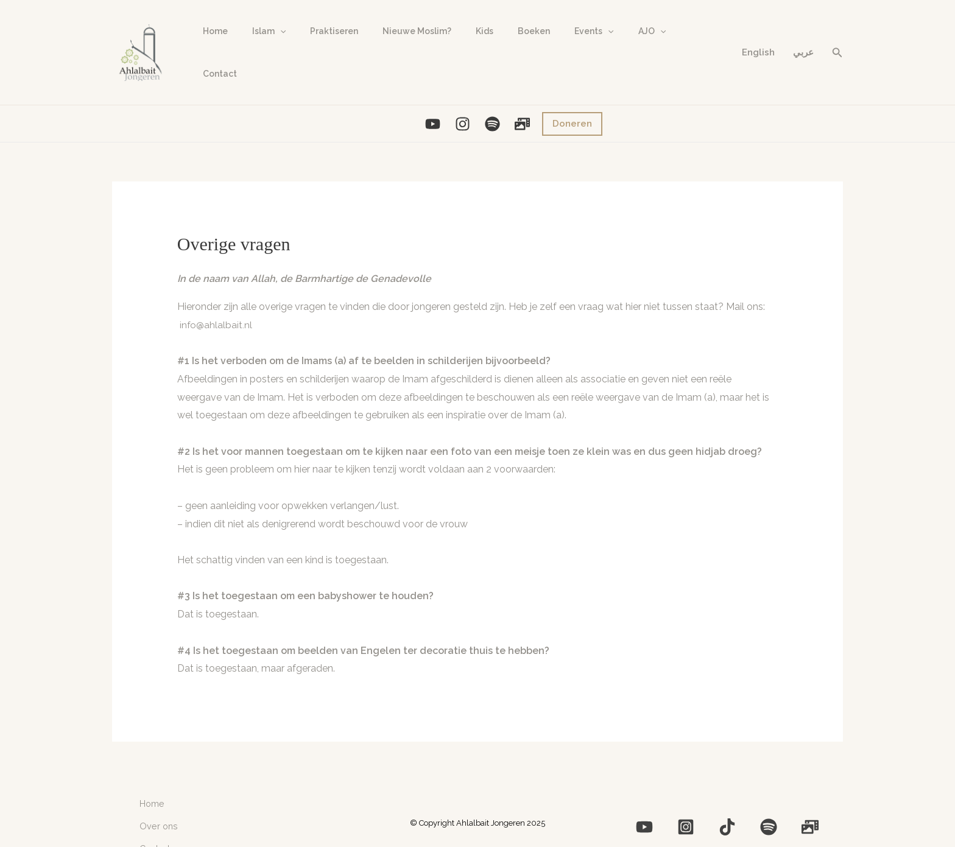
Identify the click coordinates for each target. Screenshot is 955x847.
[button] (837, 47)
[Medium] (746, 809)
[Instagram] (462, 114)
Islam (258, 48)
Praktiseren (316, 48)
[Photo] (522, 114)
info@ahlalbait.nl (216, 316)
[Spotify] (492, 114)
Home (211, 48)
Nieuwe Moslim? (391, 48)
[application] (269, 48)
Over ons (155, 808)
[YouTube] (432, 114)
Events (546, 48)
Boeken (493, 48)
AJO (597, 48)
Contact (645, 48)
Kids (451, 48)
